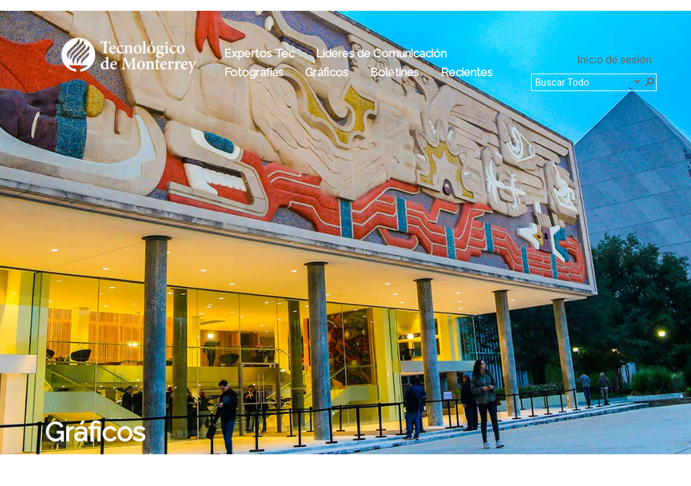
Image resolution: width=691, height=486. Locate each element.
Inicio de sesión (614, 59)
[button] (649, 81)
